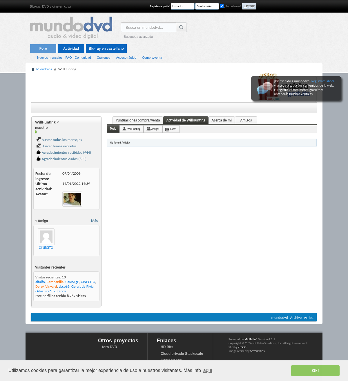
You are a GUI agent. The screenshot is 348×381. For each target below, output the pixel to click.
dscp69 (64, 286)
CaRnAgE (72, 282)
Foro (43, 48)
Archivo (296, 317)
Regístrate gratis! (160, 6)
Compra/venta (152, 57)
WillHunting (133, 128)
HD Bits (167, 347)
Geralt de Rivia (82, 286)
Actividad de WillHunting (185, 120)
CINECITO (46, 247)
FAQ (68, 57)
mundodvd (279, 317)
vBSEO (242, 347)
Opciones (103, 57)
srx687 (50, 291)
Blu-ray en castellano (106, 48)
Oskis (39, 291)
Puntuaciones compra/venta (138, 120)
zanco (61, 291)
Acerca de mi (222, 120)
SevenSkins (257, 351)
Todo (113, 128)
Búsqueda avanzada (138, 36)
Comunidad (83, 57)
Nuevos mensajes (49, 57)
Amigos (246, 120)
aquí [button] (207, 370)
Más (94, 221)
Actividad (71, 48)
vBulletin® (251, 339)
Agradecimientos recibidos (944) (63, 152)
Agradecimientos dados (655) (61, 159)
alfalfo (40, 282)
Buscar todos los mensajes (59, 139)
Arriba (308, 317)
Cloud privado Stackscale (182, 354)
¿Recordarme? (230, 6)
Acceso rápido (126, 57)
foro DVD (109, 347)
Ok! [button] (315, 370)
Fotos (173, 128)
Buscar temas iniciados (56, 146)
